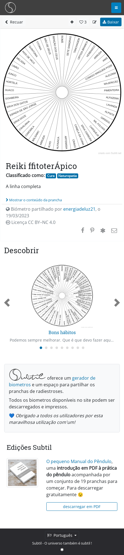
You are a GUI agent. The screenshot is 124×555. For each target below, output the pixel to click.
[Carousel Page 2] (46, 348)
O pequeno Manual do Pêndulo (79, 461)
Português (60, 535)
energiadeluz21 (79, 209)
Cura (51, 175)
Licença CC (30, 222)
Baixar (111, 22)
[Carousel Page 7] (72, 348)
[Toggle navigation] (116, 7)
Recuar (14, 22)
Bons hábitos (62, 332)
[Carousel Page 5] (62, 348)
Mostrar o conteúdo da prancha (34, 199)
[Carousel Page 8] (78, 348)
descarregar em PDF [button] (81, 506)
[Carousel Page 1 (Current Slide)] (41, 348)
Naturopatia (67, 175)
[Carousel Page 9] (83, 348)
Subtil (37, 543)
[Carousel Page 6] (67, 348)
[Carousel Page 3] (51, 348)
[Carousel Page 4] (56, 348)
